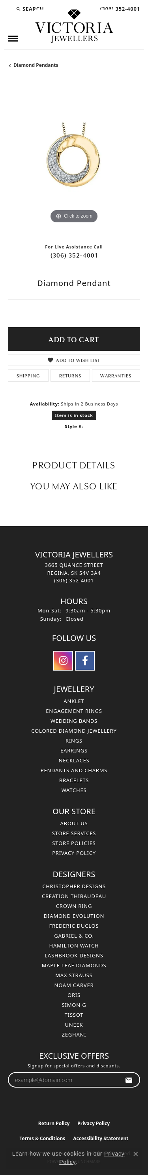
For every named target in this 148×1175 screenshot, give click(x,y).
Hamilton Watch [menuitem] (74, 945)
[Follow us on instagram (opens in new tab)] (63, 661)
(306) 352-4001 (74, 254)
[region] (74, 159)
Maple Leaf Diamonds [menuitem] (74, 965)
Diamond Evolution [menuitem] (74, 915)
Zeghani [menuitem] (74, 1034)
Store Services (74, 833)
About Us (74, 823)
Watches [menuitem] (74, 790)
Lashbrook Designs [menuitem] (74, 955)
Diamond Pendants (35, 65)
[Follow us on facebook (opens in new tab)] (85, 661)
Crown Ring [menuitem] (74, 906)
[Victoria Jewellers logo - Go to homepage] (74, 26)
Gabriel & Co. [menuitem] (74, 935)
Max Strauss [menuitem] (73, 975)
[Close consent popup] (135, 1154)
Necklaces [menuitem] (73, 760)
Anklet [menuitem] (74, 701)
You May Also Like (74, 485)
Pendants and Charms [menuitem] (74, 770)
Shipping (28, 375)
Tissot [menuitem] (74, 1014)
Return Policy (54, 1123)
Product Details (74, 464)
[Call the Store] (74, 580)
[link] (119, 8)
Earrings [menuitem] (74, 750)
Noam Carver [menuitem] (74, 985)
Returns (70, 375)
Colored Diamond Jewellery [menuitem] (73, 730)
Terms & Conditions (42, 1138)
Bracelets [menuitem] (74, 780)
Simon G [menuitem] (74, 1004)
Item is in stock (74, 415)
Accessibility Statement (100, 1138)
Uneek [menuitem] (74, 1024)
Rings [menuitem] (74, 740)
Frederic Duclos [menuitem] (74, 925)
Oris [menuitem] (74, 995)
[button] (30, 8)
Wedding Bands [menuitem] (74, 720)
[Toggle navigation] (13, 38)
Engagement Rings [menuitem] (74, 710)
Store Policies (74, 843)
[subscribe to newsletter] (128, 1080)
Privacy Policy (74, 853)
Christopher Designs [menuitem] (74, 886)
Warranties (115, 375)
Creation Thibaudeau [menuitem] (74, 896)
